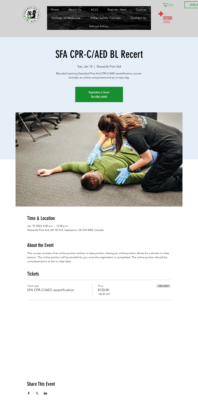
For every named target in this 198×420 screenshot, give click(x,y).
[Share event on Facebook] (28, 393)
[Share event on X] (37, 393)
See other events (99, 96)
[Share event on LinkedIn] (45, 393)
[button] (170, 5)
